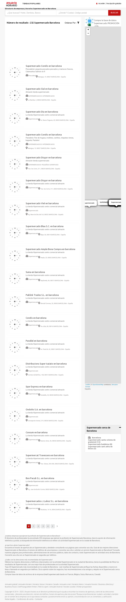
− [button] (88, 33)
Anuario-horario (91, 584)
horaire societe (69, 587)
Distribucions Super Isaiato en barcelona (46, 363)
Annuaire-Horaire (25, 584)
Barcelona (94, 438)
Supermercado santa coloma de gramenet (101, 441)
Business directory (106, 584)
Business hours (11, 587)
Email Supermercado (52, 575)
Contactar (38, 599)
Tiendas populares (31, 4)
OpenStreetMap (98, 384)
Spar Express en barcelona (39, 386)
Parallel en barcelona (36, 341)
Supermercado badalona (100, 444)
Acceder (101, 3)
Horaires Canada (52, 584)
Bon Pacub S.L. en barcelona (40, 478)
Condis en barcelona (36, 318)
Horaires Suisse (39, 584)
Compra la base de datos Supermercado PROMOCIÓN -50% (106, 23)
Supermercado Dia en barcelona (42, 111)
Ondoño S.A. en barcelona (39, 409)
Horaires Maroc (78, 584)
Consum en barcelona (36, 432)
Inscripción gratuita (114, 3)
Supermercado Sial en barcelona (42, 89)
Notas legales (10, 599)
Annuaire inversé (55, 587)
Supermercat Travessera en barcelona (45, 455)
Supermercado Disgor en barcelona (43, 157)
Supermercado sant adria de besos (100, 447)
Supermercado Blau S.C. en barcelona (44, 226)
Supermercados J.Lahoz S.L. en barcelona (47, 501)
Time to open (43, 587)
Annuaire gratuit (11, 584)
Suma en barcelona (35, 272)
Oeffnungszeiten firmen (27, 587)
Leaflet (87, 384)
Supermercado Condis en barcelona (44, 66)
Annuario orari (65, 584)
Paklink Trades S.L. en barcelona (42, 295)
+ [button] (88, 30)
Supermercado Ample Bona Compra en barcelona (50, 249)
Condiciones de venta (25, 599)
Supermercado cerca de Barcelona (98, 429)
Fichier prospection (84, 587)
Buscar (114, 13)
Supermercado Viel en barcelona (42, 203)
